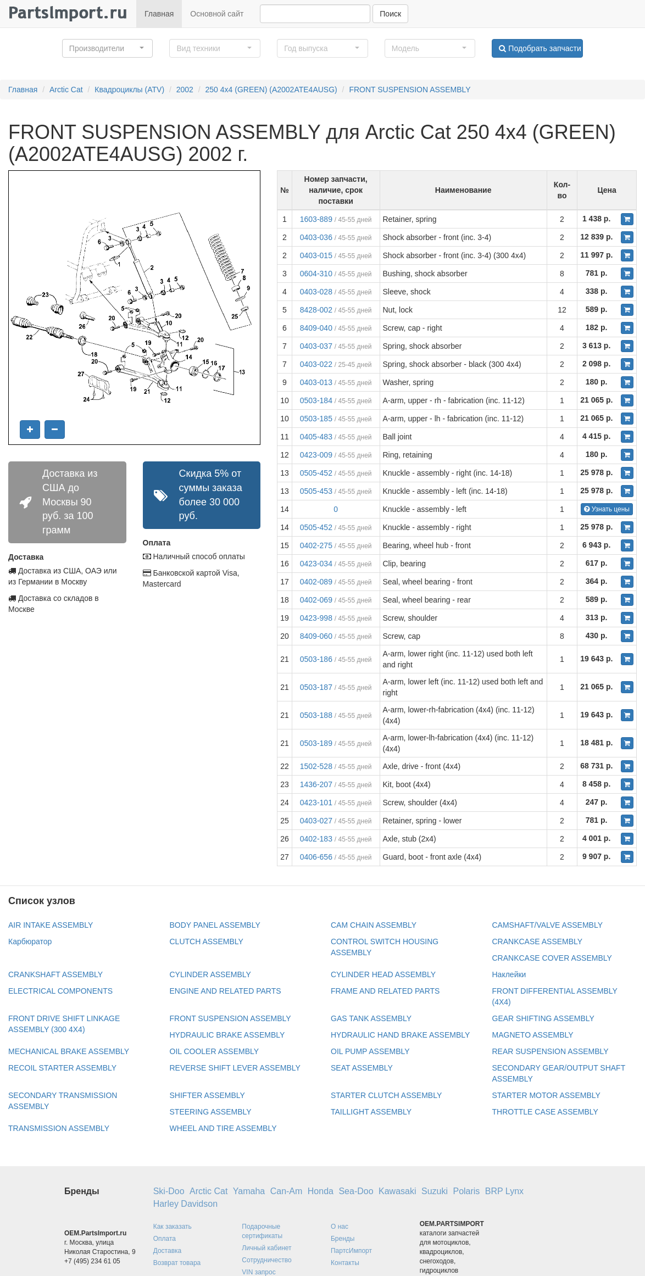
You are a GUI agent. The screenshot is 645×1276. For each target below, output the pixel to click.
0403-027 (316, 820)
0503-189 (316, 743)
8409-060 (316, 636)
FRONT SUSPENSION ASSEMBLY (409, 89)
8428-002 (316, 309)
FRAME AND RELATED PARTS (385, 991)
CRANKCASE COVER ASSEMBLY (552, 958)
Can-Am (286, 1191)
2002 (184, 89)
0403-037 (316, 346)
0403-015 (316, 255)
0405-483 (316, 436)
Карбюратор (30, 941)
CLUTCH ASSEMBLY (206, 941)
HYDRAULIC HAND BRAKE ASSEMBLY (400, 1034)
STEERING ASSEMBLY (211, 1111)
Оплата (164, 1238)
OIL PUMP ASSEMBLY (370, 1051)
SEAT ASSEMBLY (362, 1067)
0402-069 (316, 599)
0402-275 (316, 545)
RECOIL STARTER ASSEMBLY (62, 1067)
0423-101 (316, 802)
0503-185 (316, 418)
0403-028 (316, 291)
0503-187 (316, 687)
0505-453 (316, 491)
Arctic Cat (66, 89)
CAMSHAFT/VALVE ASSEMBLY (547, 925)
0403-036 (316, 237)
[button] (107, 48)
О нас (339, 1226)
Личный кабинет (266, 1248)
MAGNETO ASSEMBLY (533, 1034)
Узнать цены (607, 509)
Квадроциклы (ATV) (129, 89)
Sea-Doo (355, 1191)
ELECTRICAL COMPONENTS (60, 991)
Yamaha (249, 1191)
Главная (159, 13)
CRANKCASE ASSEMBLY (537, 941)
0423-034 (316, 563)
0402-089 (316, 581)
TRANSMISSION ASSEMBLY (58, 1128)
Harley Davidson (185, 1203)
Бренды (342, 1238)
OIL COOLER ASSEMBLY (214, 1051)
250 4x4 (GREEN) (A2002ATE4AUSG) (271, 89)
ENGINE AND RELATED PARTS (225, 991)
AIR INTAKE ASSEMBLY (50, 925)
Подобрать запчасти (540, 48)
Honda (320, 1191)
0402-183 (316, 838)
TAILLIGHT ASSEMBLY (371, 1111)
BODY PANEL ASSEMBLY (215, 925)
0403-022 (316, 364)
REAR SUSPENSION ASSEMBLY (550, 1051)
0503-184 (316, 400)
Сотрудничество (266, 1260)
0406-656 (316, 856)
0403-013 (316, 382)
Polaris (466, 1191)
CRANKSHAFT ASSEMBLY (55, 974)
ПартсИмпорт (351, 1251)
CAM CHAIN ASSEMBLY (373, 925)
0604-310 (316, 273)
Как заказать (172, 1226)
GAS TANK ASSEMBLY (371, 1018)
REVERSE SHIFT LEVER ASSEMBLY (235, 1067)
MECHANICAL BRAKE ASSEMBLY (68, 1051)
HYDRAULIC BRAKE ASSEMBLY (227, 1034)
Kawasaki (397, 1191)
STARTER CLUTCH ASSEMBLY (386, 1095)
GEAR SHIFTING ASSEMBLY (543, 1018)
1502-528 (316, 766)
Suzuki (434, 1191)
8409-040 (316, 328)
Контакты (345, 1263)
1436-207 (316, 784)
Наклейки (509, 974)
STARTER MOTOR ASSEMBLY (546, 1095)
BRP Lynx (504, 1191)
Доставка (167, 1251)
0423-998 (316, 618)
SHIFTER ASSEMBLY (207, 1095)
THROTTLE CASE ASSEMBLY (545, 1111)
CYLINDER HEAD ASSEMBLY (383, 974)
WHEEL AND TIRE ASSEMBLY (223, 1128)
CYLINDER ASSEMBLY (210, 974)
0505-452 (316, 473)
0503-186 (316, 659)
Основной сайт (216, 13)
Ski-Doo (169, 1191)
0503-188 (316, 715)
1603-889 (316, 219)
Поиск (390, 13)
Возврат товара (177, 1263)
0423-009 (316, 454)
